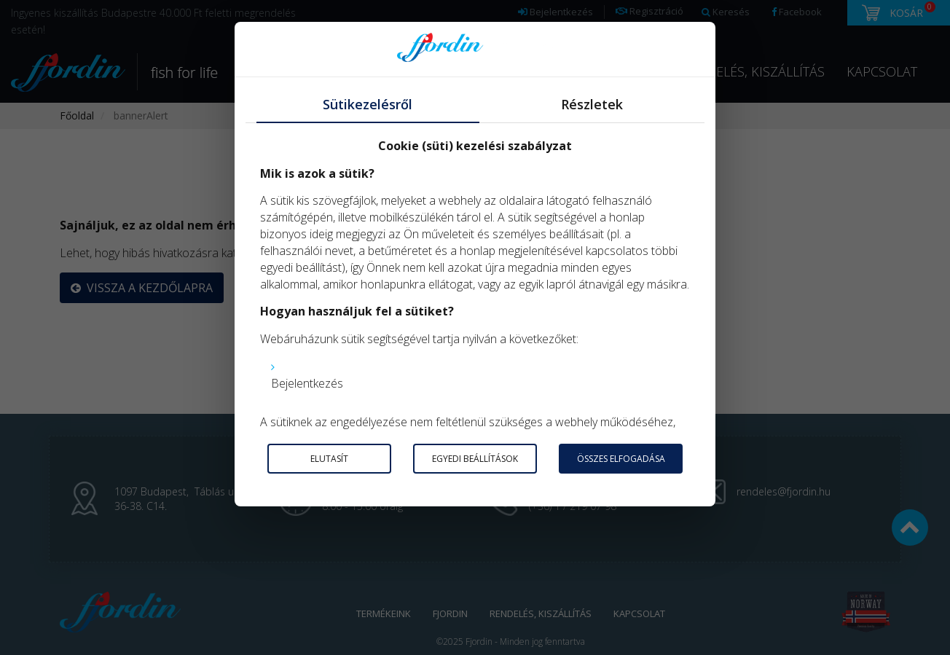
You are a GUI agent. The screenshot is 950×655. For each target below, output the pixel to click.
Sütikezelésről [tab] (367, 104)
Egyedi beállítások (475, 458)
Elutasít (329, 458)
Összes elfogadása (621, 458)
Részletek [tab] (592, 104)
